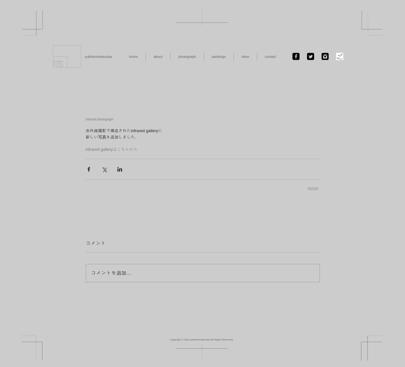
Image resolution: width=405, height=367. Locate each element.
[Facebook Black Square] (296, 56)
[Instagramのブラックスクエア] (325, 56)
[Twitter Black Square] (310, 56)
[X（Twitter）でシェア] (104, 169)
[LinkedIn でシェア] (120, 169)
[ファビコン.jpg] (339, 56)
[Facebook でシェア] (89, 169)
